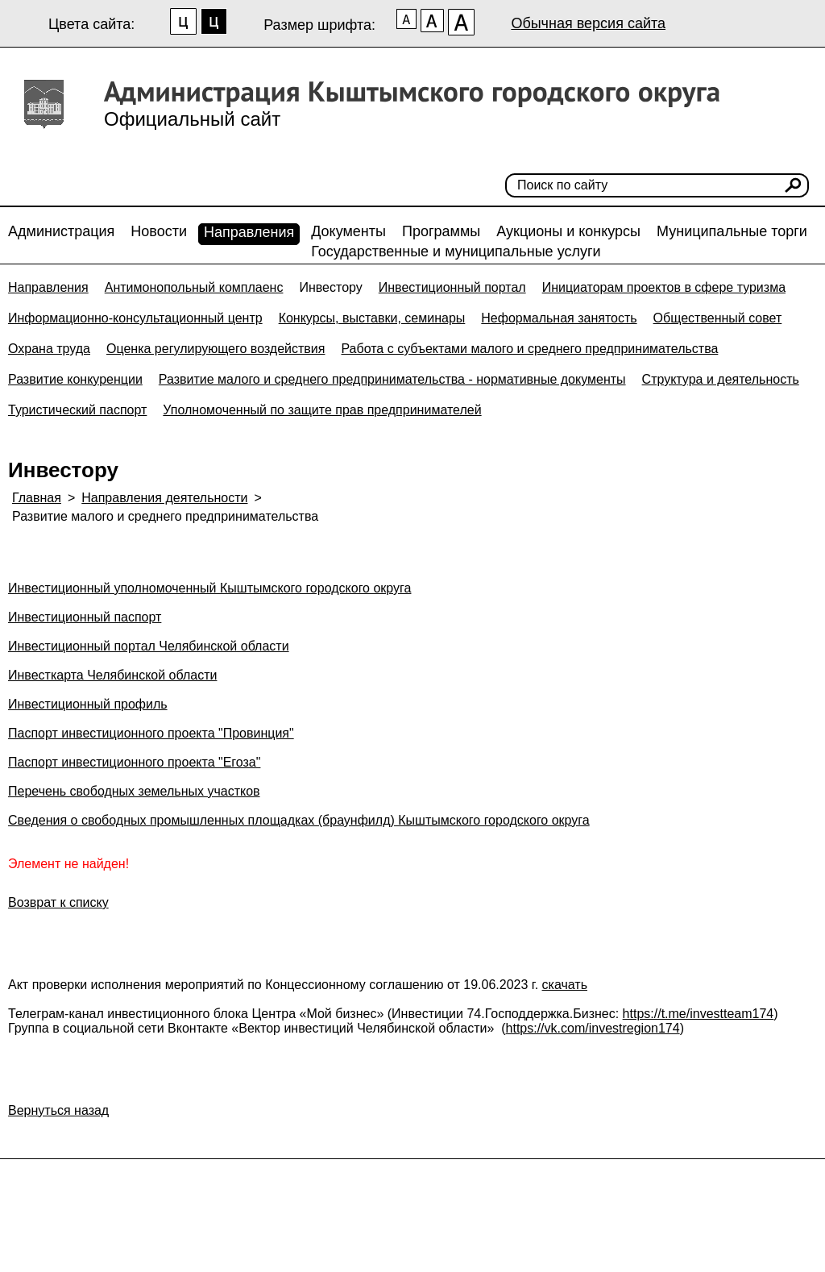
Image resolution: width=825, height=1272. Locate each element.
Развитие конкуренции (75, 379)
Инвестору (330, 287)
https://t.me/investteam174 (698, 1014)
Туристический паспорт (77, 410)
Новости (159, 231)
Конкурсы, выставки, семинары (372, 318)
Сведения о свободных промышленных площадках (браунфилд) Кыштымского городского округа (299, 820)
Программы (441, 231)
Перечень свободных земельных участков (134, 791)
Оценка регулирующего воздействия (215, 348)
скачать (564, 984)
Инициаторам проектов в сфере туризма (664, 287)
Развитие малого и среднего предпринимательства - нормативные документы (392, 379)
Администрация (61, 231)
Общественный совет (717, 318)
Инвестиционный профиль (88, 704)
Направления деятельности (164, 498)
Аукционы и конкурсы (568, 231)
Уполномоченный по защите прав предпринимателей (322, 410)
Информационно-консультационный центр (135, 318)
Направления (249, 232)
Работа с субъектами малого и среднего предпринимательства (529, 348)
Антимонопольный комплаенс (194, 287)
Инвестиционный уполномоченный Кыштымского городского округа (209, 588)
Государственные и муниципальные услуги (455, 251)
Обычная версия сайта (588, 23)
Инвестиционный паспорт (84, 617)
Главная (36, 498)
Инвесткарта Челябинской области (112, 675)
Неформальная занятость (558, 318)
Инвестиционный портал (452, 287)
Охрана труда (49, 348)
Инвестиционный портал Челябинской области (148, 646)
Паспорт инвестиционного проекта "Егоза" (134, 762)
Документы (348, 231)
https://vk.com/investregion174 (593, 1028)
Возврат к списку (58, 902)
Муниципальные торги (732, 231)
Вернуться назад (58, 1110)
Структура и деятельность (720, 379)
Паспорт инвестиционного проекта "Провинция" (151, 733)
